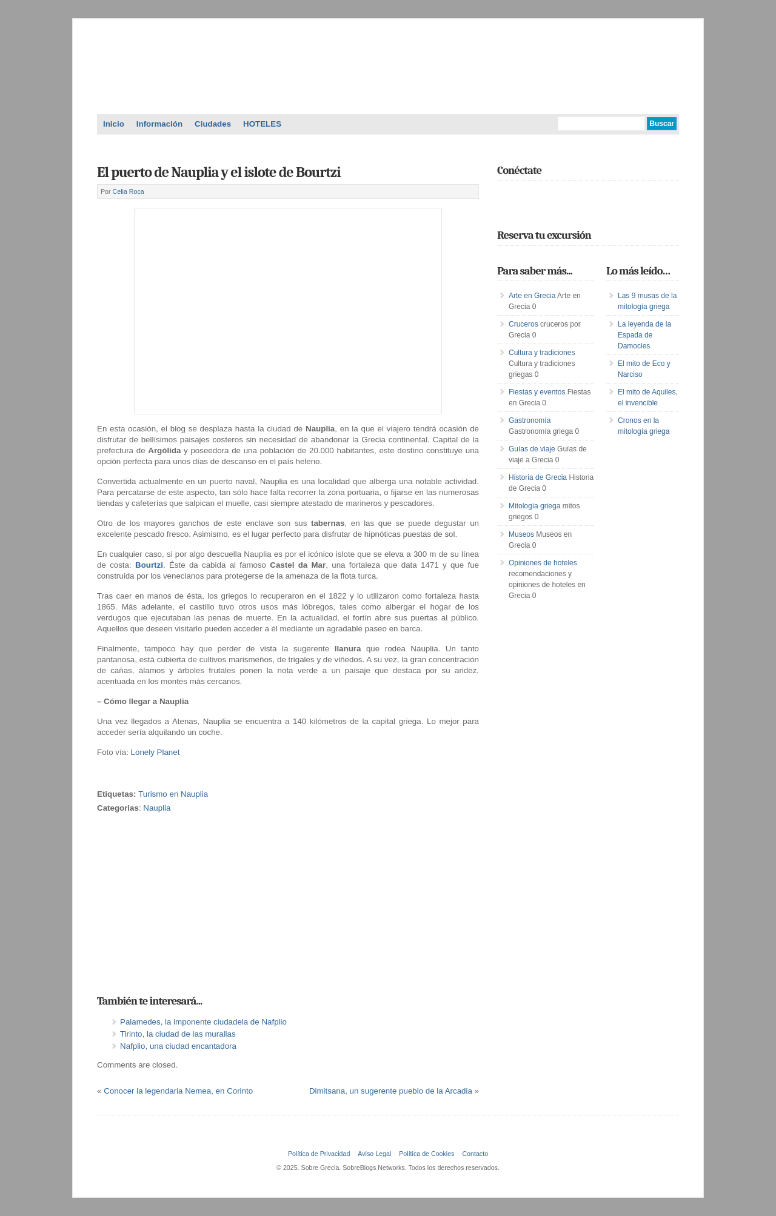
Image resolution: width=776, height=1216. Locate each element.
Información (159, 123)
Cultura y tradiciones (542, 352)
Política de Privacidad (319, 1153)
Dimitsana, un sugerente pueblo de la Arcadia (390, 1090)
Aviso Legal (374, 1153)
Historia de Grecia (538, 477)
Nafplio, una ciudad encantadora (178, 1046)
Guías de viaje (532, 449)
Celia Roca (128, 191)
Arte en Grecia (532, 295)
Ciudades (213, 123)
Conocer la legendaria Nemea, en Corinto (178, 1090)
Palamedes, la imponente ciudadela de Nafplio (203, 1021)
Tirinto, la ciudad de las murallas (178, 1033)
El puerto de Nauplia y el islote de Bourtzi (219, 172)
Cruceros (523, 324)
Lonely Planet (155, 752)
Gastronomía (529, 420)
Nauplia (156, 807)
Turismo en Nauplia (173, 794)
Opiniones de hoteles (543, 563)
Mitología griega (534, 506)
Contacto (475, 1153)
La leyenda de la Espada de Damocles (644, 335)
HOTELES (262, 123)
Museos (521, 534)
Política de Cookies (426, 1153)
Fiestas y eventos (537, 392)
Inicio (113, 123)
